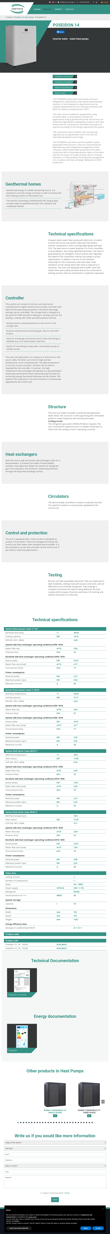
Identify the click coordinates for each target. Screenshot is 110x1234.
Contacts (69, 9)
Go (55, 1116)
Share (61, 32)
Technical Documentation (66, 82)
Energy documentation (66, 87)
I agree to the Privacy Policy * (56, 1193)
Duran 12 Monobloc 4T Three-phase (89, 1111)
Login (105, 2)
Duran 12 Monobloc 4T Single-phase (55, 1111)
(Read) (67, 1193)
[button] (103, 1209)
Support (59, 9)
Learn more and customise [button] (18, 1228)
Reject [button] (86, 1228)
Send (55, 1199)
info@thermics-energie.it (67, 2)
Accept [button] (98, 1228)
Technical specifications (66, 76)
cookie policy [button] (32, 1217)
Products (47, 9)
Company (37, 9)
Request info (66, 93)
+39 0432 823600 (84, 2)
